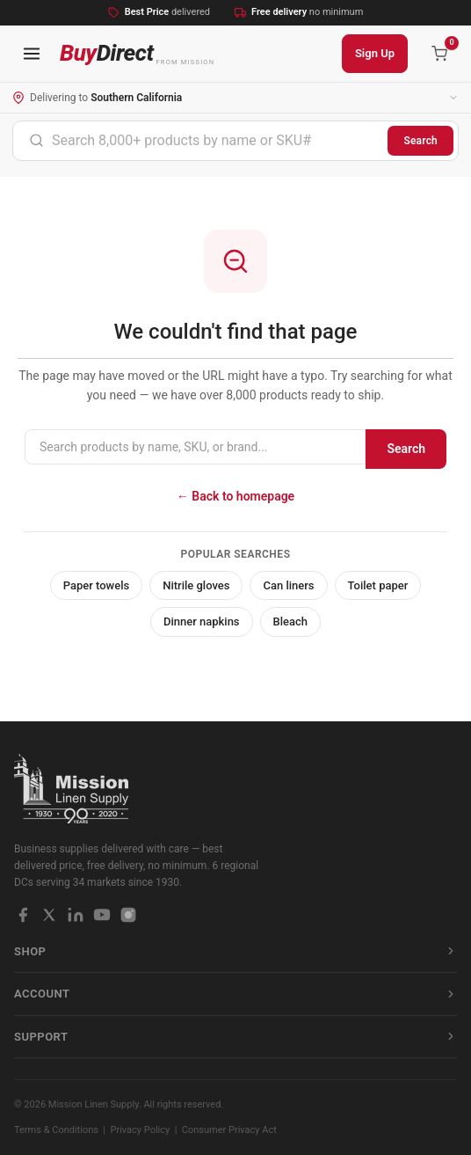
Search (420, 141)
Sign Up (375, 53)
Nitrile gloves (196, 585)
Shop (235, 951)
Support (235, 1036)
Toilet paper (378, 585)
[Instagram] (128, 915)
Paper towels (96, 585)
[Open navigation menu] (31, 53)
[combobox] (200, 141)
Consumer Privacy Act (229, 1130)
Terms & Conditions (56, 1130)
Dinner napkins (201, 621)
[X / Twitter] (49, 915)
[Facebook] (23, 915)
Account (235, 993)
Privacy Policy (140, 1130)
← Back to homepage (235, 496)
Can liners (288, 585)
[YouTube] (102, 915)
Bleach (290, 621)
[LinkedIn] (75, 915)
